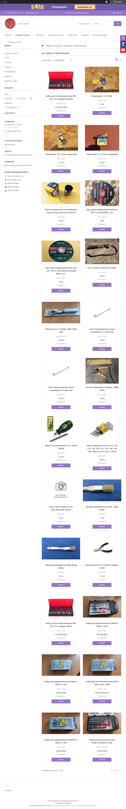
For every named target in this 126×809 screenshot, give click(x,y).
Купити (61, 116)
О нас (7, 58)
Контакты (40, 35)
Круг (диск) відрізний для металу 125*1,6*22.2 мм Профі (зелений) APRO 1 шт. (60, 271)
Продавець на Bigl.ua (63, 803)
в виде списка (120, 60)
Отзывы (8, 62)
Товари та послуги (53, 46)
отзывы (8, 790)
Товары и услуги (22, 35)
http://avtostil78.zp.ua (15, 176)
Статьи (8, 67)
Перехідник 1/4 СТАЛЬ (102, 96)
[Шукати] (117, 23)
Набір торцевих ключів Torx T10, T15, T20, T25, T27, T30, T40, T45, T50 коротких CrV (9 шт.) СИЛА (102, 448)
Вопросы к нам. (14, 42)
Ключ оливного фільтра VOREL (102, 268)
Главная (8, 35)
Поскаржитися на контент (64, 805)
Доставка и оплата (56, 35)
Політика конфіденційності (86, 805)
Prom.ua (76, 801)
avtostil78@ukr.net (14, 180)
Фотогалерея (10, 71)
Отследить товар (100, 35)
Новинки (85, 35)
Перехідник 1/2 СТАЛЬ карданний (102, 154)
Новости (8, 76)
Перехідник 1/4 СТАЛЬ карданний (61, 154)
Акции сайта (73, 35)
